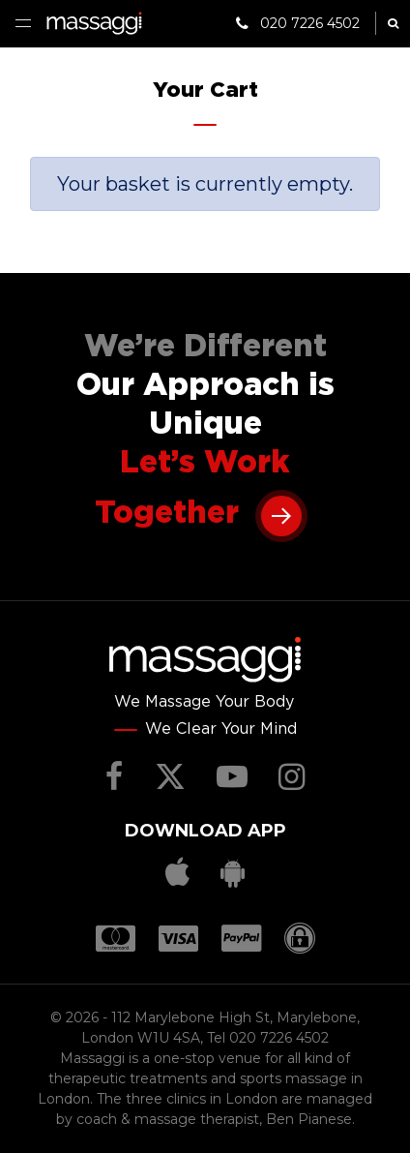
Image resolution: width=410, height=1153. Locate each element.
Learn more (281, 514)
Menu (23, 23)
